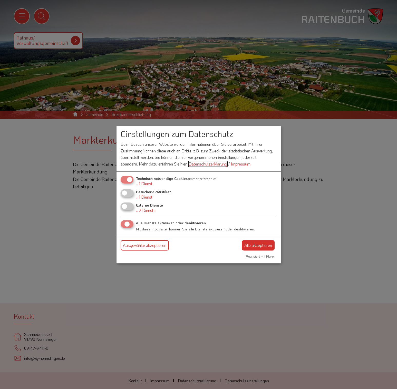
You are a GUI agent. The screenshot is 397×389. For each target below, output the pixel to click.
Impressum (240, 164)
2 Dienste (146, 210)
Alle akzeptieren (258, 245)
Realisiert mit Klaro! (260, 256)
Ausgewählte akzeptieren (144, 245)
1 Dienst (144, 183)
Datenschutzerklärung (208, 164)
